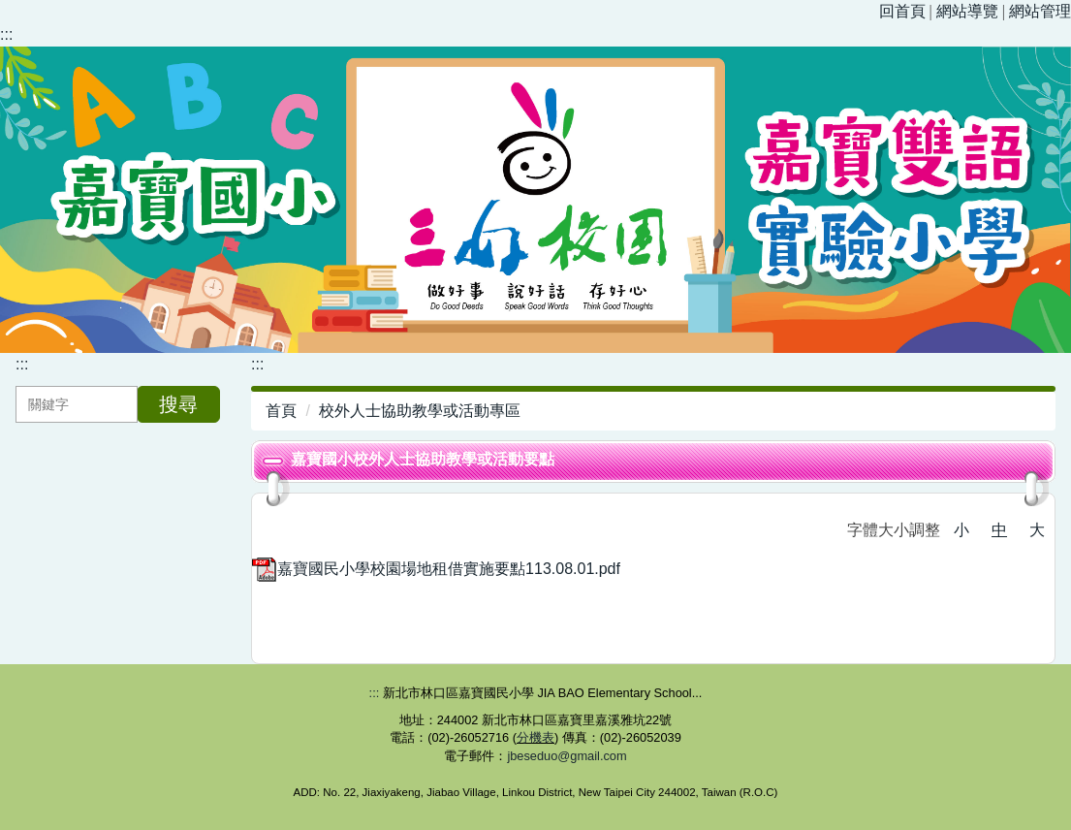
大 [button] (1037, 530)
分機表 (535, 737)
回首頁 (902, 11)
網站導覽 (967, 11)
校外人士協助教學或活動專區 (419, 410)
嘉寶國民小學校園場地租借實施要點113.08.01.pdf (436, 568)
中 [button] (999, 530)
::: (6, 34)
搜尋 (178, 404)
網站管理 (1040, 11)
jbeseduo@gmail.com (566, 756)
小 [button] (961, 530)
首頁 (281, 410)
